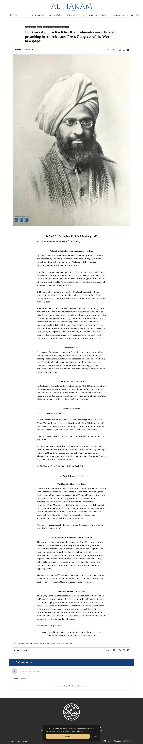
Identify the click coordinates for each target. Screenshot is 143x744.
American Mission (44, 643)
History (39, 27)
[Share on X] (120, 50)
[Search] (132, 15)
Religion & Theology (75, 15)
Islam (58, 643)
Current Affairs (55, 15)
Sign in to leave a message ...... (31, 671)
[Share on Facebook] (128, 50)
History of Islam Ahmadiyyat (50, 27)
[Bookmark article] (106, 49)
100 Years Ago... (64, 27)
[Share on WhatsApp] (124, 50)
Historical (53, 643)
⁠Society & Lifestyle (120, 15)
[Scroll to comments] (114, 50)
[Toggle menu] (11, 15)
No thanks (94, 736)
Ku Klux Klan (69, 643)
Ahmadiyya (21, 643)
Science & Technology (98, 15)
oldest (24, 679)
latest (15, 679)
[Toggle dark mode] (16, 15)
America (36, 643)
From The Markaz (36, 15)
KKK (63, 643)
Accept (67, 736)
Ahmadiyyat (29, 643)
